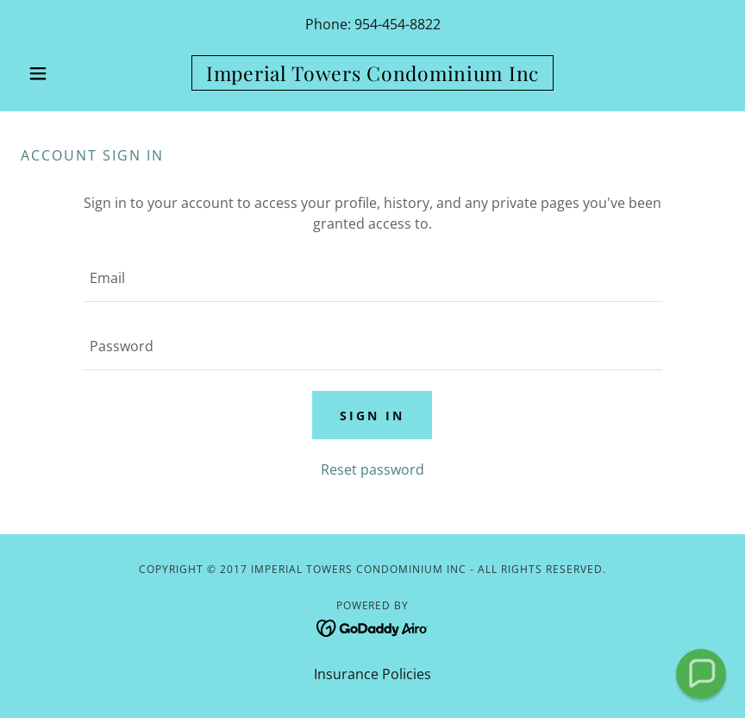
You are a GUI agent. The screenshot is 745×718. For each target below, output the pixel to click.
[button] (73, 73)
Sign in (372, 415)
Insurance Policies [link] (372, 673)
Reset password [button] (372, 469)
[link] (372, 75)
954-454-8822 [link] (397, 24)
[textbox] (372, 278)
